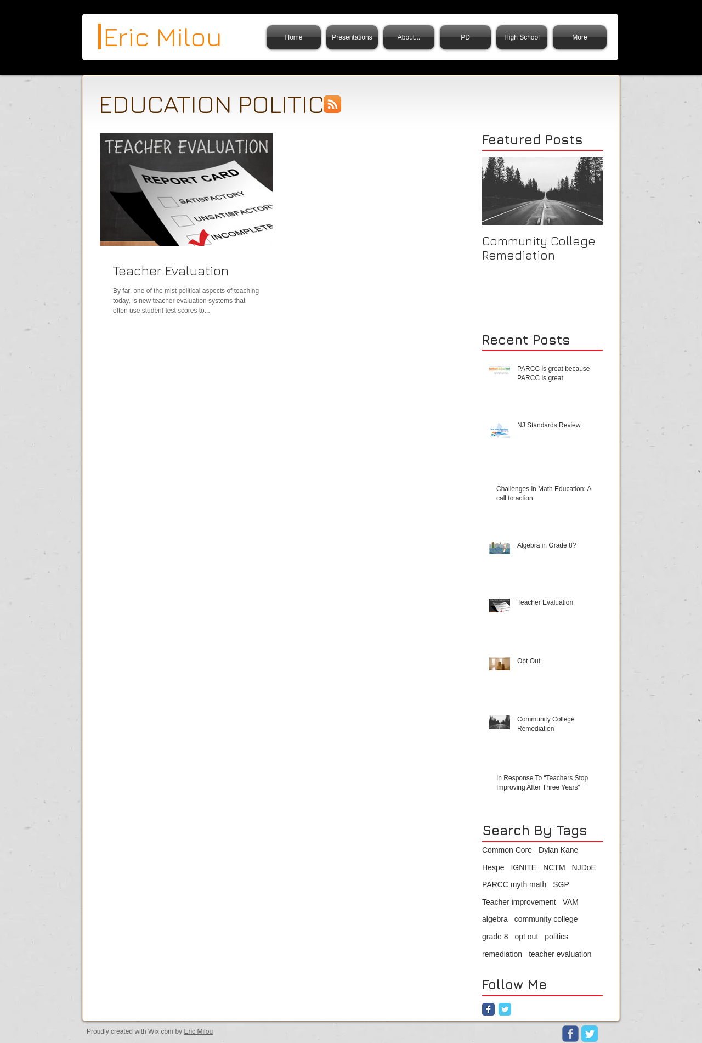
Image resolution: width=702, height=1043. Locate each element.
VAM (571, 902)
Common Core (507, 849)
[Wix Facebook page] (570, 1033)
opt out (526, 936)
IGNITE (523, 867)
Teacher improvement (519, 902)
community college (546, 919)
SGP (561, 884)
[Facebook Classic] (488, 1009)
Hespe (493, 867)
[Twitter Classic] (505, 1009)
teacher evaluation (560, 954)
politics (556, 936)
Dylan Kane (558, 849)
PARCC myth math (514, 884)
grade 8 (495, 936)
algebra (495, 919)
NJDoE (584, 867)
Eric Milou (198, 1031)
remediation (502, 954)
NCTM (554, 867)
